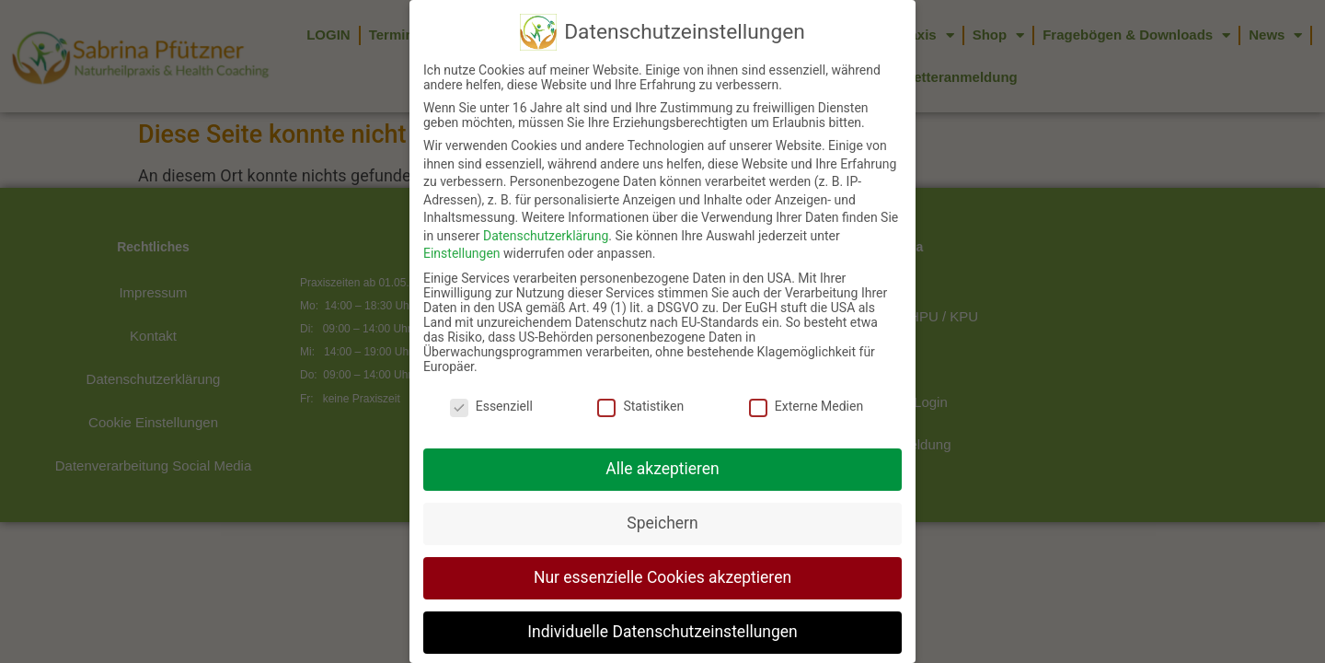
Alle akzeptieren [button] (662, 449)
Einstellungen (462, 234)
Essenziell (491, 386)
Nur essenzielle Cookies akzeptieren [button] (662, 558)
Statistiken (640, 386)
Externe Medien (806, 386)
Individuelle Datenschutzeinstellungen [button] (662, 612)
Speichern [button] (662, 503)
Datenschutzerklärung (545, 216)
